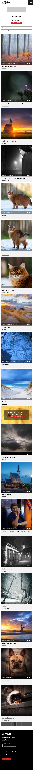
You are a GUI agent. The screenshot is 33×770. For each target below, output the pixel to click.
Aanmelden (6, 759)
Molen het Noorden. (9, 643)
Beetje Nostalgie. (8, 494)
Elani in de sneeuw (8, 290)
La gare (4, 606)
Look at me (6, 253)
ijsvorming (6, 364)
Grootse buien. (7, 402)
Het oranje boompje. (9, 66)
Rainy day (5, 681)
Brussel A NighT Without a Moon (13, 178)
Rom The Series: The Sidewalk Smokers (16, 532)
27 (17, 724)
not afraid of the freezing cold (12, 104)
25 (12, 724)
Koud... (4, 215)
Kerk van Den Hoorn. (9, 141)
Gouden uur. (6, 327)
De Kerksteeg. (7, 569)
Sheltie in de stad (8, 718)
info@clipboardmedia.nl (9, 746)
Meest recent (16, 27)
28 (20, 724)
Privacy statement (6, 761)
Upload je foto (16, 22)
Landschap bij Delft (8, 457)
